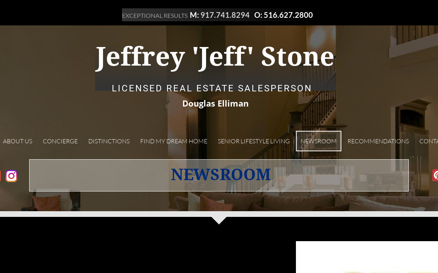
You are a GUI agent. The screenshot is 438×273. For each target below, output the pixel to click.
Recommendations (378, 141)
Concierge (60, 141)
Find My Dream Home (173, 141)
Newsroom (318, 141)
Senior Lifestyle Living (254, 141)
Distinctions (109, 141)
